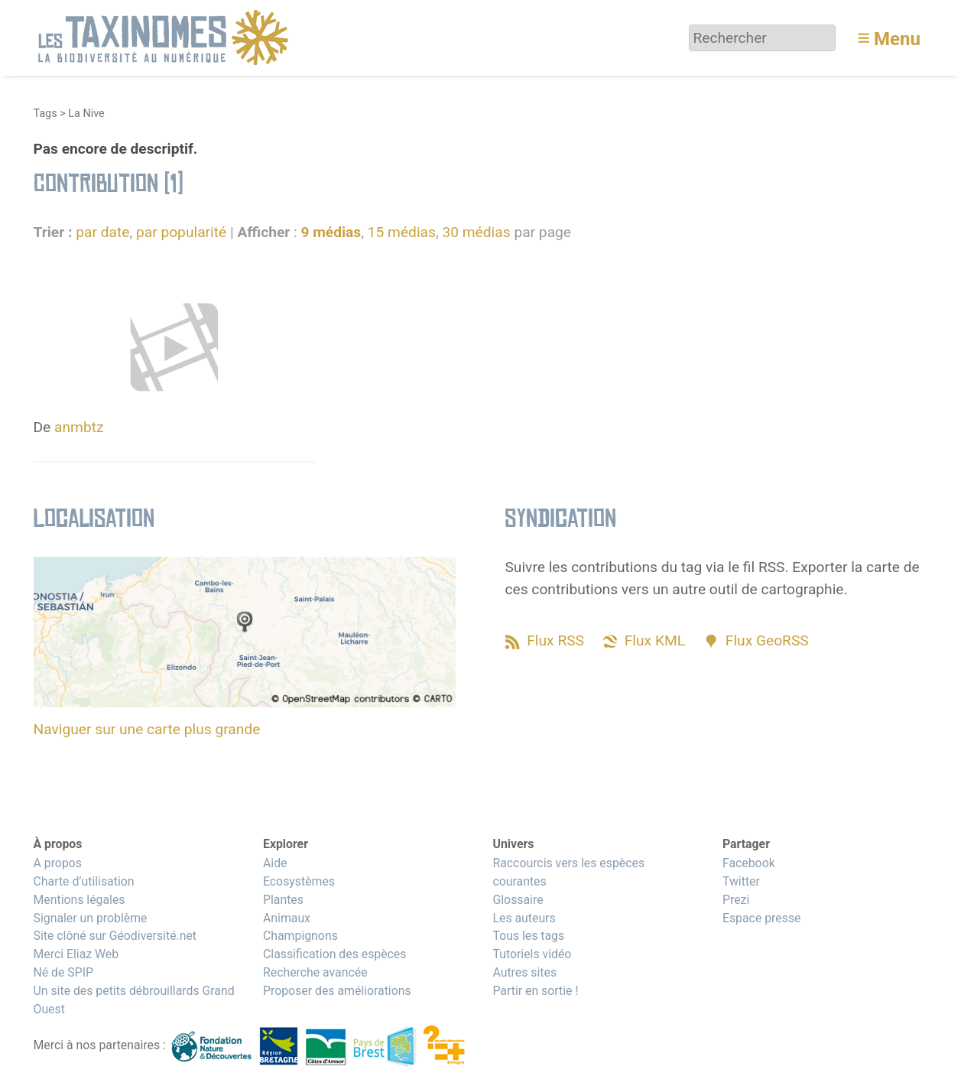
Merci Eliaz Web (76, 954)
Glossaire (517, 899)
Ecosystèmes (299, 881)
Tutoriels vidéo (531, 954)
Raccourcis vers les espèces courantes (568, 872)
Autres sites (524, 972)
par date (102, 232)
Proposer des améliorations (337, 990)
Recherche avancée (315, 972)
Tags (45, 113)
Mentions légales (79, 899)
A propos (58, 863)
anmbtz (78, 427)
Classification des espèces (334, 954)
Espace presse (761, 918)
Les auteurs (523, 918)
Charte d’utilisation (84, 881)
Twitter (741, 881)
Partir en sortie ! (535, 990)
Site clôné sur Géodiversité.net (115, 935)
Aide (275, 863)
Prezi (735, 899)
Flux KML (655, 640)
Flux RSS (555, 640)
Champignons (300, 935)
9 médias (330, 232)
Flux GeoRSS (767, 640)
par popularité (181, 232)
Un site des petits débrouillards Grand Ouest (134, 999)
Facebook (748, 863)
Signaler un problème (91, 918)
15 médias (402, 232)
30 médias (476, 232)
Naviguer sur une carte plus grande (147, 729)
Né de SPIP (64, 972)
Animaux (286, 918)
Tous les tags (528, 935)
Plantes (283, 899)
